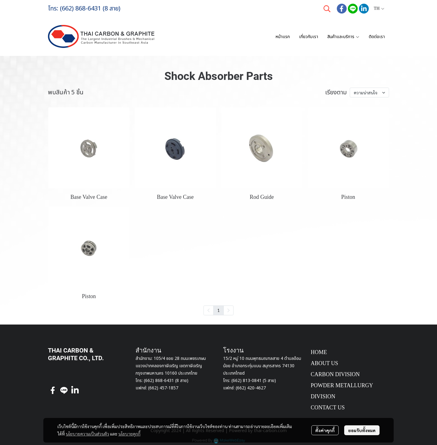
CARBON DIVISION (335, 374)
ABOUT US (324, 363)
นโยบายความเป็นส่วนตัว (87, 433)
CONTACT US (328, 407)
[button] (327, 8)
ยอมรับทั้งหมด (362, 430)
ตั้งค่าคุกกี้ (325, 430)
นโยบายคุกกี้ (129, 433)
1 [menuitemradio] (218, 310)
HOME (319, 352)
